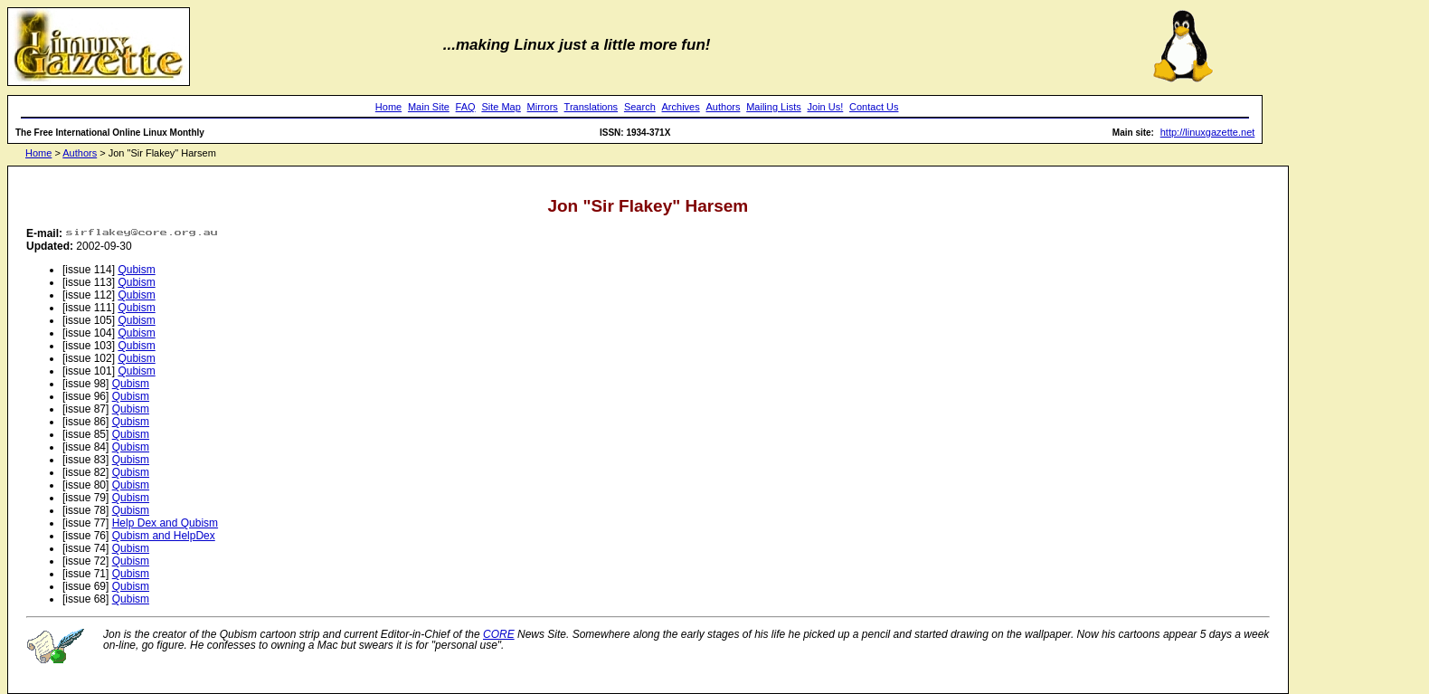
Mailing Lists (773, 106)
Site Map (500, 106)
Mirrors (542, 106)
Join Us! (826, 106)
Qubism (136, 269)
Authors (723, 106)
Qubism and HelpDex (163, 535)
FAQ (466, 106)
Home (388, 106)
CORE (499, 634)
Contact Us (873, 106)
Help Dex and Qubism (165, 523)
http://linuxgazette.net (1207, 132)
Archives (681, 106)
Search (640, 106)
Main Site (429, 106)
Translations (591, 106)
